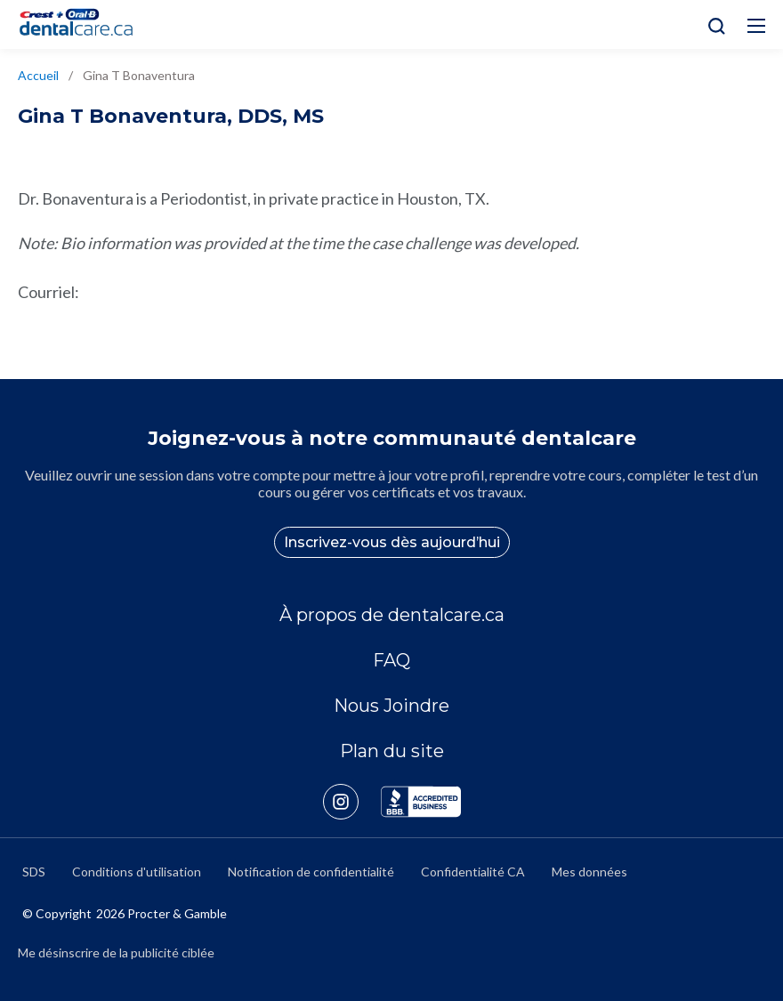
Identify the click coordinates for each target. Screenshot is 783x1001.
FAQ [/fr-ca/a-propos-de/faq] (391, 660)
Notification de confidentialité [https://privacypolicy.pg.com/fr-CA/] (311, 871)
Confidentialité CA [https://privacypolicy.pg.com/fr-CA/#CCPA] (473, 871)
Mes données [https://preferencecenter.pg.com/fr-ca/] (589, 871)
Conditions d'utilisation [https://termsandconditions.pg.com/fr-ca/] (136, 871)
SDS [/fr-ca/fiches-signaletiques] (33, 871)
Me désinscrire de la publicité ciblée (116, 952)
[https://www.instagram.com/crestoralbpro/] (352, 801)
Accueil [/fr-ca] (38, 75)
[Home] (83, 24)
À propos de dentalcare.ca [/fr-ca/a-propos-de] (392, 615)
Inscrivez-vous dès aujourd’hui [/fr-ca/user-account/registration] (392, 542)
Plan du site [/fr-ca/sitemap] (392, 751)
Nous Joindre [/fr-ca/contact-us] (391, 705)
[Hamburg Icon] (756, 26)
